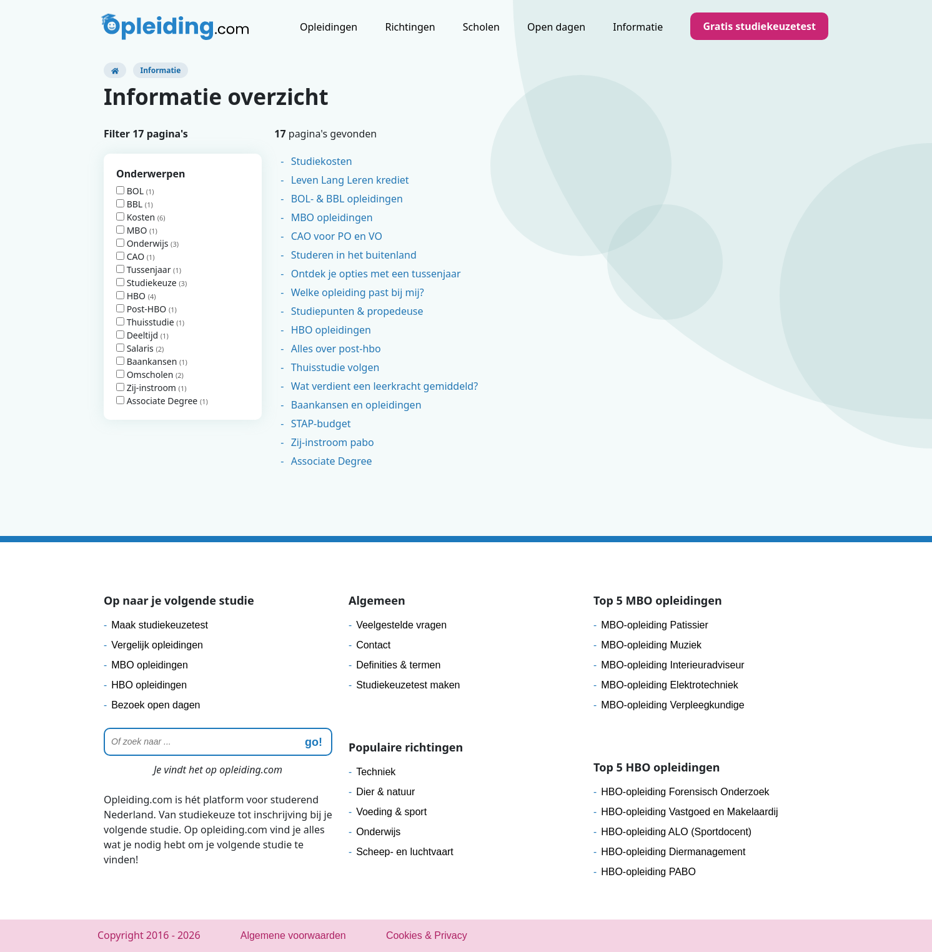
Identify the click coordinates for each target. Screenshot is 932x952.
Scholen (481, 27)
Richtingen (410, 27)
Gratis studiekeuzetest (759, 26)
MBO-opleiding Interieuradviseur (672, 665)
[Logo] (176, 28)
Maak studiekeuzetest (159, 625)
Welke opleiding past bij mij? (357, 292)
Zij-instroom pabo (332, 442)
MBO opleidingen (332, 217)
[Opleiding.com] (115, 70)
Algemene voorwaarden (293, 935)
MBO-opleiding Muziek (651, 645)
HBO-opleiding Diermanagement (673, 851)
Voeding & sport (391, 811)
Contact (373, 645)
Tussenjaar (144, 269)
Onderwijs (143, 243)
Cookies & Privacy (426, 935)
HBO (132, 296)
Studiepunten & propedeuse (357, 311)
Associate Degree (158, 401)
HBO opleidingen (331, 330)
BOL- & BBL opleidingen (347, 199)
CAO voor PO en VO (336, 236)
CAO (131, 256)
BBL (130, 204)
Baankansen (147, 361)
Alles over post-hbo (336, 348)
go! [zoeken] (313, 742)
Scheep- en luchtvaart (405, 851)
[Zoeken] (218, 742)
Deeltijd (138, 335)
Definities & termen (398, 665)
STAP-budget (321, 423)
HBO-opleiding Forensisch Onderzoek (685, 791)
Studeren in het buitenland (354, 255)
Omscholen (146, 374)
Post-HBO (142, 309)
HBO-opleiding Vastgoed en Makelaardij (689, 811)
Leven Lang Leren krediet (350, 180)
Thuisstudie (146, 322)
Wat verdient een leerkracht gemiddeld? (384, 386)
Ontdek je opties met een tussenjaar (376, 273)
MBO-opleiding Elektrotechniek (669, 685)
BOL (131, 191)
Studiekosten (321, 161)
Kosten (136, 217)
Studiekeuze (147, 283)
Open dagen (556, 27)
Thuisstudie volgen (335, 367)
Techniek (375, 771)
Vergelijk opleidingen (157, 645)
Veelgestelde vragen (401, 625)
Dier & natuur (385, 791)
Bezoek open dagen (155, 705)
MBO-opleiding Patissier (654, 625)
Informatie (638, 27)
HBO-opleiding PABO (648, 871)
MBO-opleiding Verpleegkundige (672, 705)
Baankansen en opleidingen (356, 405)
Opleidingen (328, 27)
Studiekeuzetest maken (408, 685)
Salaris (136, 348)
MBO (132, 230)
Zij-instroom (147, 388)
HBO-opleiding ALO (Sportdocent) (676, 831)
